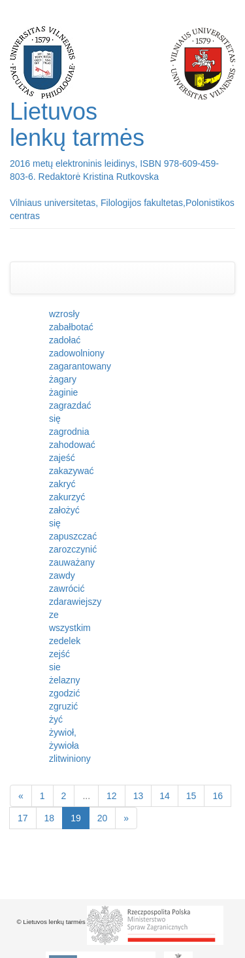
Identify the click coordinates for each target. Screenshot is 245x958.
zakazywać (71, 471)
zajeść (62, 458)
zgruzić (63, 706)
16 (217, 796)
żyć (56, 719)
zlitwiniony (70, 758)
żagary (62, 379)
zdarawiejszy (75, 601)
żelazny (64, 680)
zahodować (72, 444)
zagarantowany (80, 366)
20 (102, 818)
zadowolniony (77, 353)
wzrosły (64, 314)
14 (164, 796)
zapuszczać (73, 536)
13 (138, 796)
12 (111, 796)
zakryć (62, 484)
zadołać (64, 340)
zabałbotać (71, 327)
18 (49, 818)
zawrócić (66, 588)
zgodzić (64, 693)
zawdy (62, 575)
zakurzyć (67, 497)
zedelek (64, 641)
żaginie (63, 392)
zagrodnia (69, 431)
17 (23, 818)
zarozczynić (73, 549)
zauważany (72, 562)
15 (191, 796)
